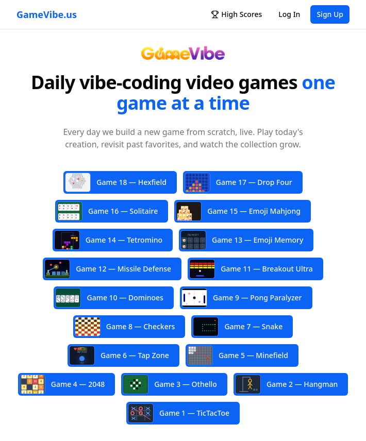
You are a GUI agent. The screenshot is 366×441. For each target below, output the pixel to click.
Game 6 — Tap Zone (119, 355)
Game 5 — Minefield (238, 355)
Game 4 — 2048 (62, 384)
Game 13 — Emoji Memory (242, 241)
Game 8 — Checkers (125, 326)
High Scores (236, 14)
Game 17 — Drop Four (238, 182)
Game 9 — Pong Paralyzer (242, 298)
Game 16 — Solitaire (107, 211)
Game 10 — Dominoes (109, 298)
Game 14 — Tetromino (108, 240)
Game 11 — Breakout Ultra (251, 269)
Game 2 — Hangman (287, 384)
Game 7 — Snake (237, 326)
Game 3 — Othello (170, 384)
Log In (289, 14)
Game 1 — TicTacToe (178, 413)
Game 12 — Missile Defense (108, 269)
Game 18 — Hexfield (116, 182)
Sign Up (330, 14)
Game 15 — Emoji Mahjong (238, 212)
